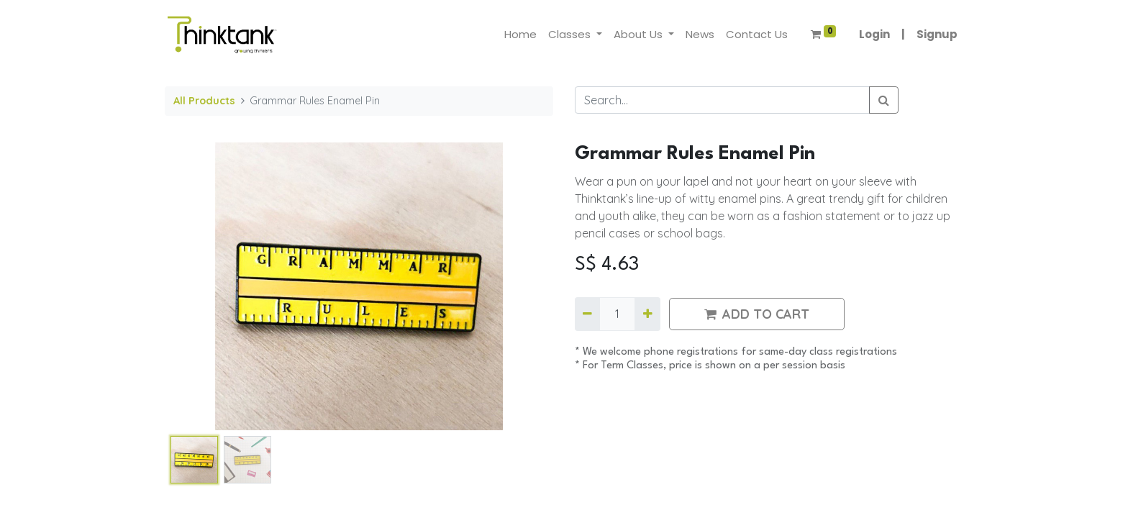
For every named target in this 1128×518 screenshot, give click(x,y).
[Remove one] (587, 313)
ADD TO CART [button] (756, 314)
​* (579, 352)
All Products (204, 100)
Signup (937, 34)
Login (874, 34)
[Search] (884, 100)
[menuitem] (520, 35)
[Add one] (647, 313)
